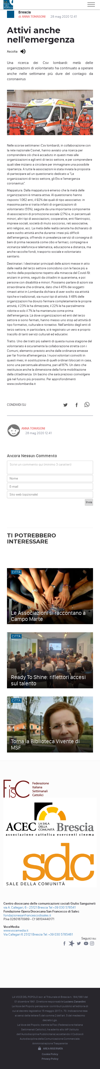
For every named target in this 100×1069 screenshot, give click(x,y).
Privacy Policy (50, 1058)
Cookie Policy (50, 1054)
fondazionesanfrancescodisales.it (27, 915)
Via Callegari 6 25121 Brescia (23, 934)
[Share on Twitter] (65, 406)
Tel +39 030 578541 (62, 907)
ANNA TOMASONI (33, 428)
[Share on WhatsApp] (88, 406)
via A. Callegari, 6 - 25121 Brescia (25, 907)
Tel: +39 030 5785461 (58, 934)
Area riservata (50, 1048)
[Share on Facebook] (76, 406)
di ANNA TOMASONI (32, 17)
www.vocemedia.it (15, 930)
